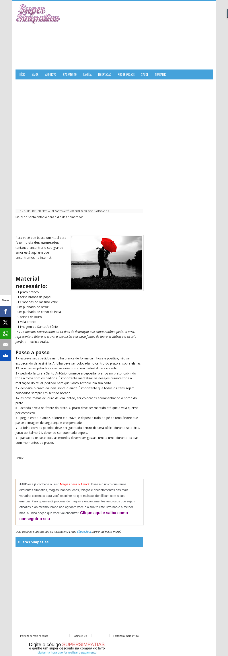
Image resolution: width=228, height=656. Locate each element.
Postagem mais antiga (126, 635)
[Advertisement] (161, 35)
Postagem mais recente (34, 635)
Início (22, 74)
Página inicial (80, 635)
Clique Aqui (84, 532)
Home (21, 211)
